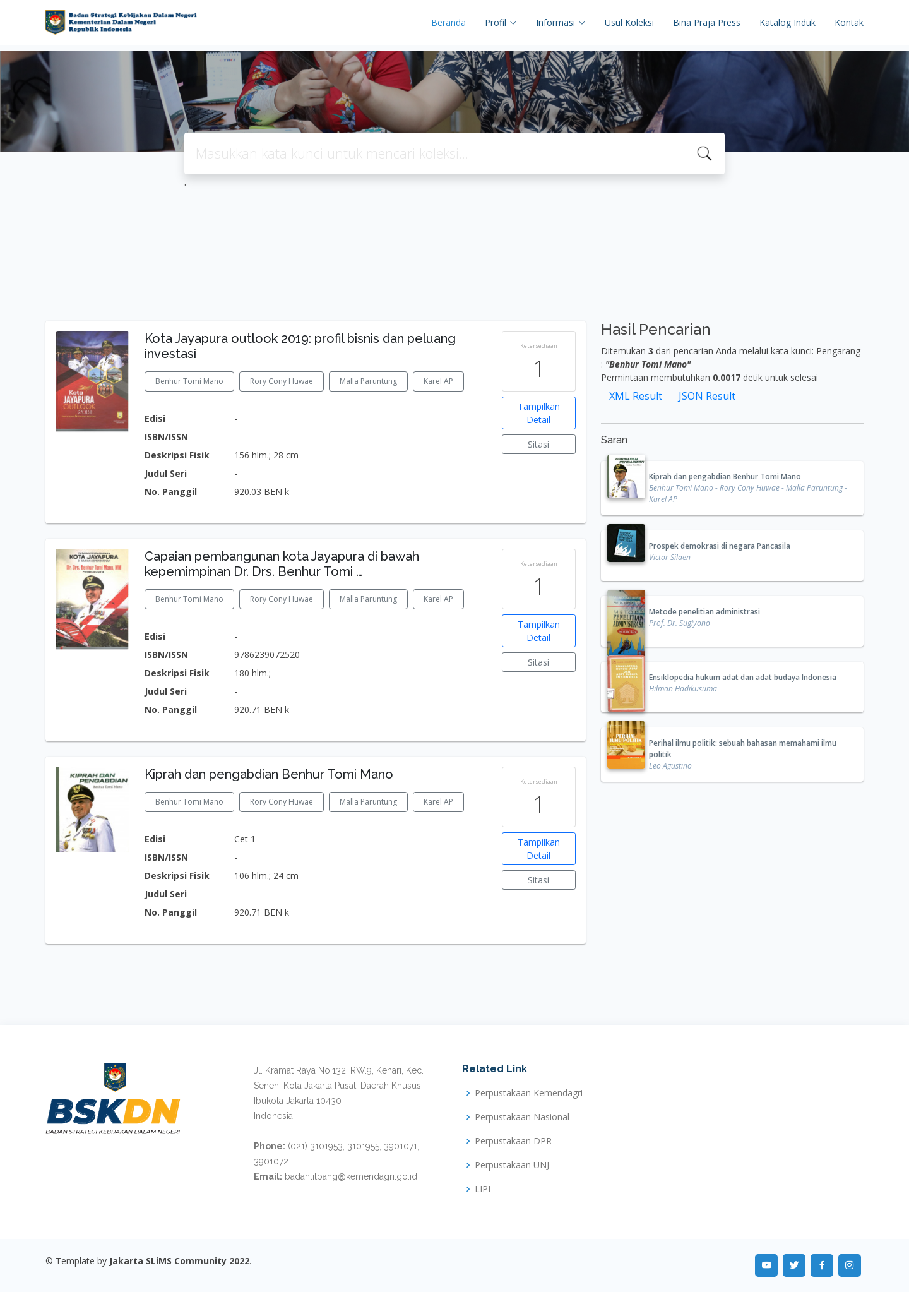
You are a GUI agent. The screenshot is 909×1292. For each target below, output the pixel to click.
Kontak (849, 22)
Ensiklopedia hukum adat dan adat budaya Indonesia (742, 677)
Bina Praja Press (706, 22)
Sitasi (538, 444)
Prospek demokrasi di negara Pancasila (719, 546)
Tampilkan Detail (539, 413)
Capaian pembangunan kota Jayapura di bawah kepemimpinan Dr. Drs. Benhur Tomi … (282, 564)
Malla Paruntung (368, 381)
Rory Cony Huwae (281, 381)
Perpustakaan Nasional (522, 1117)
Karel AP (438, 381)
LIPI (482, 1189)
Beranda (448, 22)
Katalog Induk (787, 22)
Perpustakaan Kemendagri (529, 1093)
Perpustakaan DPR (513, 1141)
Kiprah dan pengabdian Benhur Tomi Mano (269, 774)
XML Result (635, 396)
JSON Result (707, 396)
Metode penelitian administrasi (704, 611)
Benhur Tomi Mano (189, 381)
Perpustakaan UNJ (512, 1165)
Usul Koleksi (629, 22)
